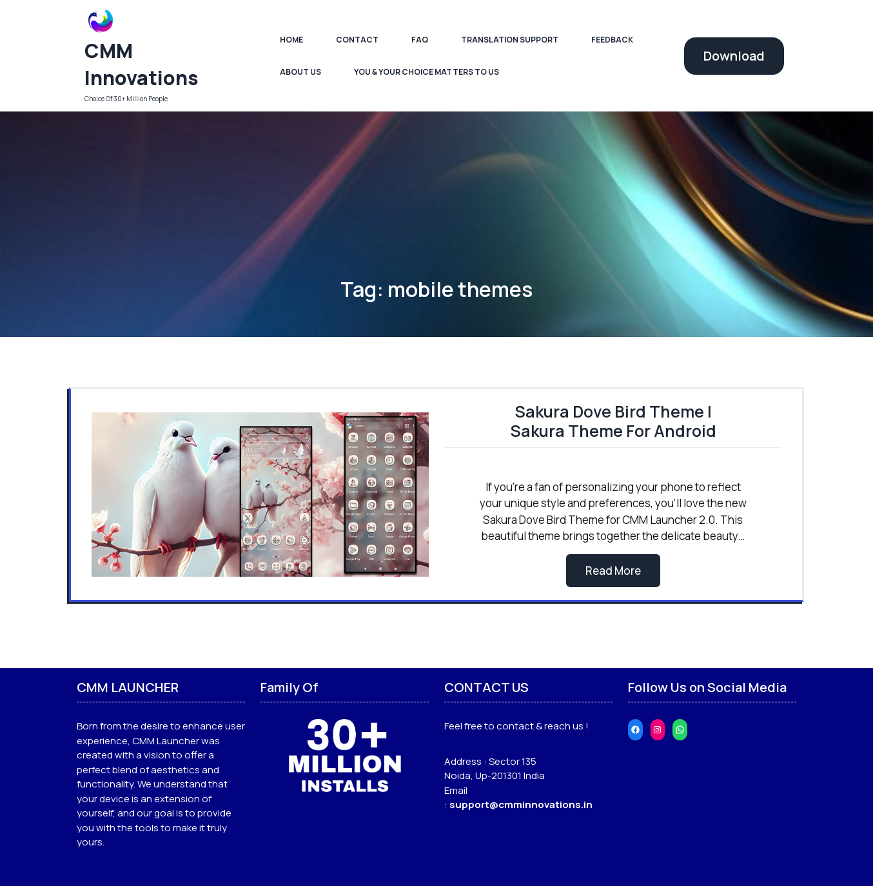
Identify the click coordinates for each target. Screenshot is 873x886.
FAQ (419, 39)
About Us (300, 71)
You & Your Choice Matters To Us (426, 71)
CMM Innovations (141, 64)
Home (291, 39)
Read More (613, 570)
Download (734, 55)
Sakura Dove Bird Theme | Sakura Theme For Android (613, 421)
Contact (357, 39)
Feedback (612, 39)
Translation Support (509, 39)
